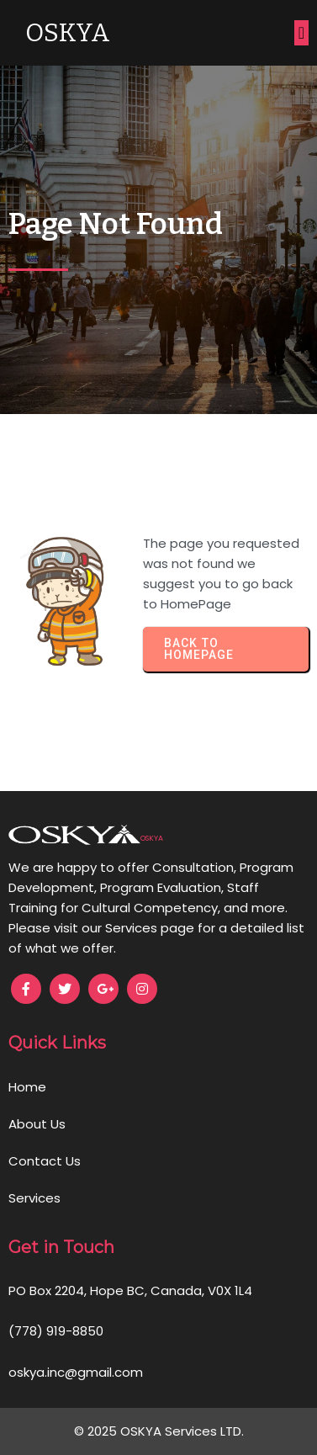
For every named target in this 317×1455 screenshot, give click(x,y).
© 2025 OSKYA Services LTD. (159, 1431)
